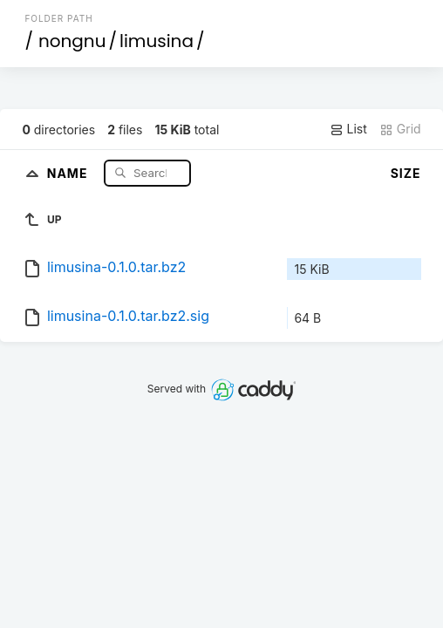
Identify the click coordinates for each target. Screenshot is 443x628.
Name (69, 172)
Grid (400, 129)
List (348, 129)
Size (406, 173)
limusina (156, 41)
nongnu (72, 41)
